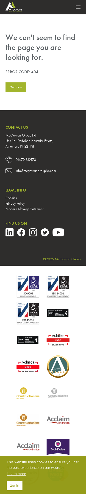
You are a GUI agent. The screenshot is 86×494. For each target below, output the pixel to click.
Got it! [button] (14, 486)
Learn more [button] (16, 474)
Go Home (16, 87)
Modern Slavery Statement (24, 208)
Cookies (11, 197)
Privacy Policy (15, 203)
